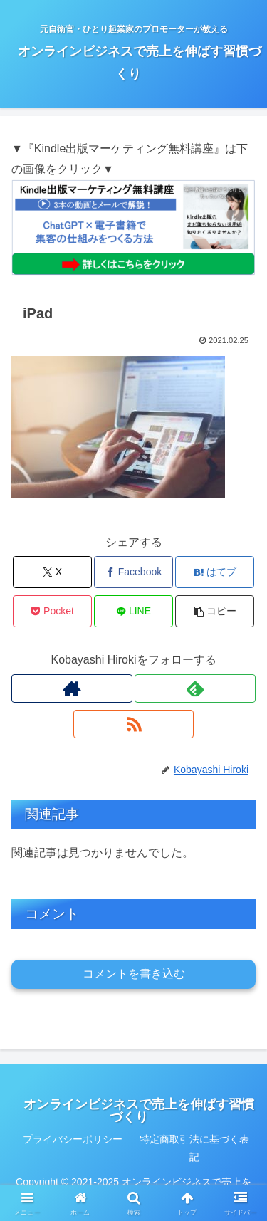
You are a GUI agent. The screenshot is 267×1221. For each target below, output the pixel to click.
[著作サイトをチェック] (71, 688)
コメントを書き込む (134, 974)
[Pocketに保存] (52, 611)
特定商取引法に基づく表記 (194, 1148)
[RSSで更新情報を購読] (133, 724)
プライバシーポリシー (72, 1139)
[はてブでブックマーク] (214, 572)
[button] (214, 611)
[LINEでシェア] (133, 611)
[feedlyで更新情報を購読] (195, 688)
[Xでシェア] (52, 572)
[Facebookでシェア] (133, 572)
